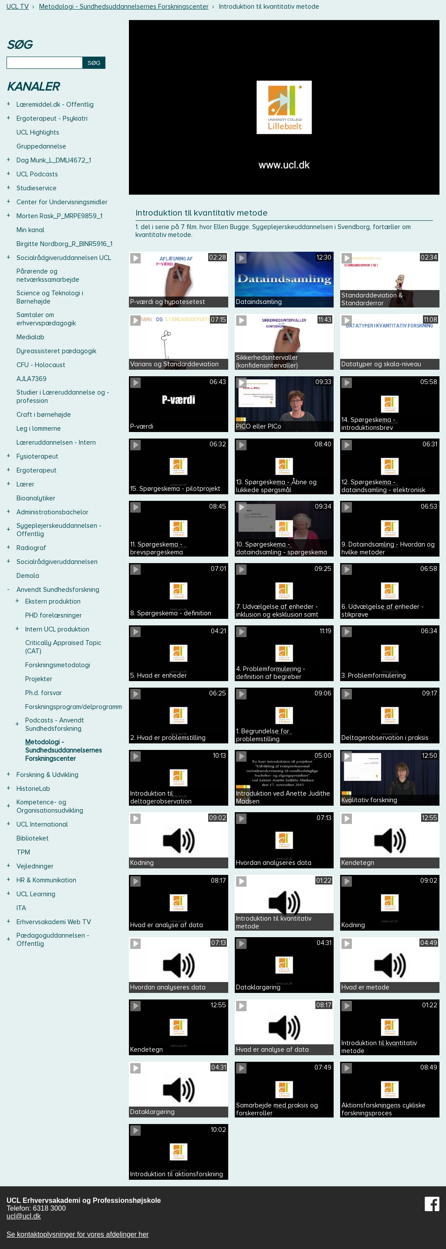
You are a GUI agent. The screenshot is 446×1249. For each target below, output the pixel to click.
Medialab (30, 337)
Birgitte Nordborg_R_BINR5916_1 (64, 244)
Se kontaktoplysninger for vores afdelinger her (78, 1234)
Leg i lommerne (39, 428)
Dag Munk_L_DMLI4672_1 (54, 160)
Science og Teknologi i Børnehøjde (50, 297)
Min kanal (30, 230)
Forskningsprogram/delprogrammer (76, 707)
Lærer (25, 484)
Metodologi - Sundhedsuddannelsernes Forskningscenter (124, 6)
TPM (23, 852)
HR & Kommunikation (46, 880)
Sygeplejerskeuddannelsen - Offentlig (59, 530)
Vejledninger (35, 866)
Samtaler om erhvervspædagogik (46, 319)
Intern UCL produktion (57, 629)
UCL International (42, 824)
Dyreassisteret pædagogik (56, 351)
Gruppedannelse (41, 146)
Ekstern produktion (53, 601)
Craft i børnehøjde (44, 415)
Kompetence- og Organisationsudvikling (50, 806)
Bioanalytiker (36, 498)
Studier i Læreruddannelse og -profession (63, 396)
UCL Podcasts (37, 174)
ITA (21, 908)
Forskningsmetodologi (57, 665)
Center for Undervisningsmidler (62, 202)
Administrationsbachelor (52, 512)
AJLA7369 (32, 379)
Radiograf (31, 548)
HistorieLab (33, 789)
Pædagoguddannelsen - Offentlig (53, 940)
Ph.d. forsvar (43, 693)
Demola (28, 576)
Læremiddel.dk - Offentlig (55, 104)
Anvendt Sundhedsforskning (58, 590)
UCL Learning (36, 894)
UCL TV (18, 6)
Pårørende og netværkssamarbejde (48, 275)
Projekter (38, 679)
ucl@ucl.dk (24, 1216)
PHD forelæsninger (53, 615)
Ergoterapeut (37, 470)
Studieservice (37, 188)
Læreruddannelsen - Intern (56, 442)
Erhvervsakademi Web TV (54, 922)
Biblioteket (33, 838)
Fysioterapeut (37, 456)
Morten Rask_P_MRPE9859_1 (59, 216)
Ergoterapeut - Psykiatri (52, 118)
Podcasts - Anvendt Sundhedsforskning (54, 724)
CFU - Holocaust (41, 365)
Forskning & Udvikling (47, 775)
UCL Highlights (38, 132)
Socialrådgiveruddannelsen (57, 562)
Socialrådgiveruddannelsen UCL (64, 258)
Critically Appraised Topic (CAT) (63, 647)
